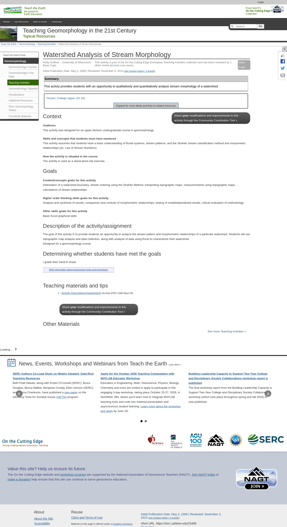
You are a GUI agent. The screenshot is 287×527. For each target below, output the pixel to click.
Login (261, 2)
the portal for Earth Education (34, 11)
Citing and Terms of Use (86, 517)
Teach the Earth (9, 44)
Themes (6, 22)
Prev (19, 393)
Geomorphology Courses (23, 67)
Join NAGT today (203, 474)
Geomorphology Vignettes (23, 88)
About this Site (43, 518)
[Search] (243, 26)
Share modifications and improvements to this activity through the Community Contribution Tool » (206, 118)
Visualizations (16, 94)
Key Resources (21, 22)
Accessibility (42, 523)
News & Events (40, 22)
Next (268, 393)
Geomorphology (27, 44)
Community (56, 22)
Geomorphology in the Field (21, 74)
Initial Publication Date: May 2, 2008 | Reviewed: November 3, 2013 (99, 71)
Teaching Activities (47, 44)
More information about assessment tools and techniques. (78, 269)
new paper (70, 392)
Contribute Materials (20, 116)
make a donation (19, 479)
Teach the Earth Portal (14, 55)
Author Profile (241, 64)
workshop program (73, 474)
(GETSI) (61, 397)
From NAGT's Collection (258, 11)
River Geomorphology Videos (21, 108)
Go (260, 26)
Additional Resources (21, 100)
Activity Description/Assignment (81, 293)
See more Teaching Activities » (226, 331)
